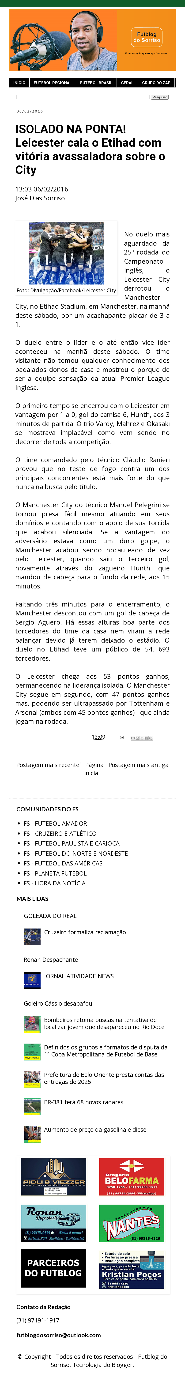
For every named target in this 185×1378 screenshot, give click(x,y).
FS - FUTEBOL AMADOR (55, 823)
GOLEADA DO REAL (50, 916)
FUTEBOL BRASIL (96, 82)
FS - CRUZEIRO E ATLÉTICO (60, 833)
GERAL (127, 82)
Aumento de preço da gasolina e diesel (96, 1129)
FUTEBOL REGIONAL (53, 82)
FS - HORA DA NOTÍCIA (55, 883)
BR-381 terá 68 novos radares (83, 1102)
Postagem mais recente (47, 765)
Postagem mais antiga (139, 765)
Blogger (122, 1365)
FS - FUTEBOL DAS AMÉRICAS (63, 863)
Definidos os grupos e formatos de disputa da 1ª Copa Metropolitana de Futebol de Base (106, 1050)
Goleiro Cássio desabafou (58, 1003)
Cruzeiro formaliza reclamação (85, 932)
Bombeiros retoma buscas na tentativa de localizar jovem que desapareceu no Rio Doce (104, 1023)
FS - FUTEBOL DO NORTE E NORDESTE (76, 853)
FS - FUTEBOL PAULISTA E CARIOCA (72, 843)
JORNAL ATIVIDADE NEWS (79, 976)
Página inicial (94, 769)
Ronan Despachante (51, 959)
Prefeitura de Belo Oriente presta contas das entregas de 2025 (104, 1078)
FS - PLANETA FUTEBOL (55, 873)
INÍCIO (19, 82)
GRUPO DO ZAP (156, 82)
